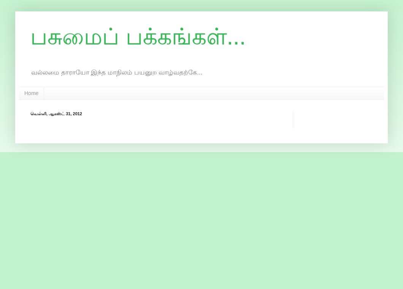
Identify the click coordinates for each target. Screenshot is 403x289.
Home (31, 93)
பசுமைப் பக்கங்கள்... (138, 36)
